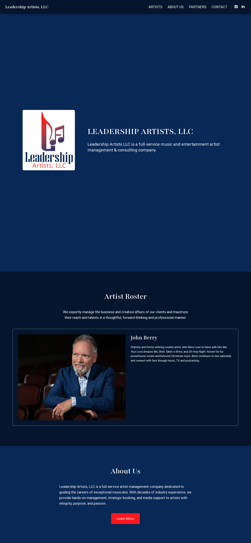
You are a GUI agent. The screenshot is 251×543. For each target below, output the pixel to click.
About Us (176, 7)
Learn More (125, 518)
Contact (219, 7)
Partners (197, 7)
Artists (155, 7)
